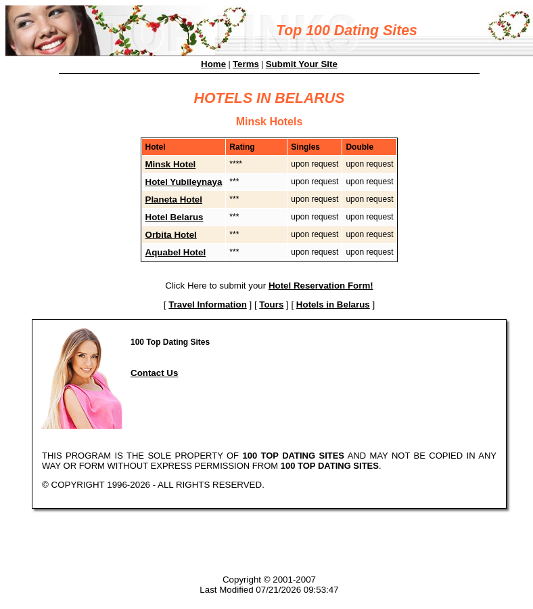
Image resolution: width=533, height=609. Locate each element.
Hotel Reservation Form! (321, 285)
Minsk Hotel (170, 164)
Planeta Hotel (173, 199)
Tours (271, 304)
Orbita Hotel (171, 235)
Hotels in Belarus (333, 304)
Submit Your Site (302, 64)
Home (213, 64)
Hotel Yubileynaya (184, 182)
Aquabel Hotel (175, 252)
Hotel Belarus (174, 217)
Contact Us (154, 373)
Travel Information (207, 304)
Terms (246, 64)
